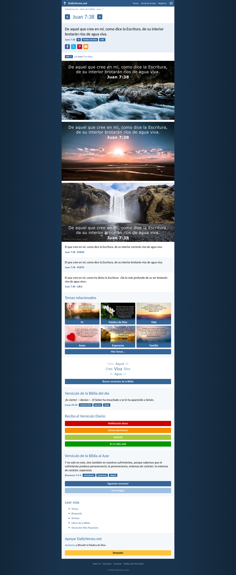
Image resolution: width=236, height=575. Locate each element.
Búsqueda (76, 513)
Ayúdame (70, 545)
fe (78, 39)
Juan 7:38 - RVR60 (74, 252)
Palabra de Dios (90, 39)
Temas (136, 3)
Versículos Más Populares (84, 527)
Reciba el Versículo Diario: (85, 416)
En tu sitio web (118, 443)
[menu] (171, 4)
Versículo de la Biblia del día (87, 393)
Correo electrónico (118, 430)
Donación (118, 552)
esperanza (102, 475)
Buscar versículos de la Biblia (118, 381)
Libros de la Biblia (87, 9)
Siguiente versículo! (117, 483)
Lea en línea (83, 56)
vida (102, 39)
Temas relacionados (80, 297)
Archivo (75, 518)
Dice (127, 369)
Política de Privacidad (133, 563)
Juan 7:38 (70, 39)
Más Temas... (118, 351)
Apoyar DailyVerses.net (83, 538)
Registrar (162, 3)
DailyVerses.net (71, 9)
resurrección (85, 405)
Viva (118, 369)
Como (111, 363)
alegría (113, 475)
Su (111, 373)
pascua (98, 405)
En (127, 363)
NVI (69, 56)
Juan (99, 9)
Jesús (106, 405)
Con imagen (118, 490)
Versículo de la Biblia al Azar (87, 455)
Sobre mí (97, 563)
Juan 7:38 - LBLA (73, 286)
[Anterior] (67, 16)
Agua (118, 374)
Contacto (117, 563)
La (124, 373)
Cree (109, 369)
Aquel (120, 364)
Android (118, 437)
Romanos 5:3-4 (73, 475)
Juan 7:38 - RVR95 (74, 267)
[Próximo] (99, 16)
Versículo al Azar (148, 3)
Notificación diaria (118, 423)
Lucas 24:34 (71, 404)
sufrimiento (89, 475)
